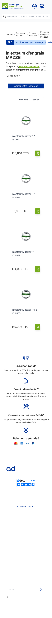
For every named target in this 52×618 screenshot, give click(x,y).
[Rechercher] (4, 16)
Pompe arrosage (26, 568)
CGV (26, 528)
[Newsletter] (41, 589)
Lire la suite (13, 75)
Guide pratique (26, 560)
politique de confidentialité (28, 599)
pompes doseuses (29, 66)
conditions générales (32, 597)
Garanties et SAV (26, 564)
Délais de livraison (26, 549)
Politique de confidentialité (26, 536)
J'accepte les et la (27, 598)
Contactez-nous (25, 506)
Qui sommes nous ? (26, 521)
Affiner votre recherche (26, 86)
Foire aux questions (26, 525)
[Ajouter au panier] (38, 153)
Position (37, 99)
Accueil (9, 34)
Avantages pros (26, 556)
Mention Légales (26, 532)
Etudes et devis (26, 552)
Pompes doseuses (33, 34)
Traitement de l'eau (20, 34)
